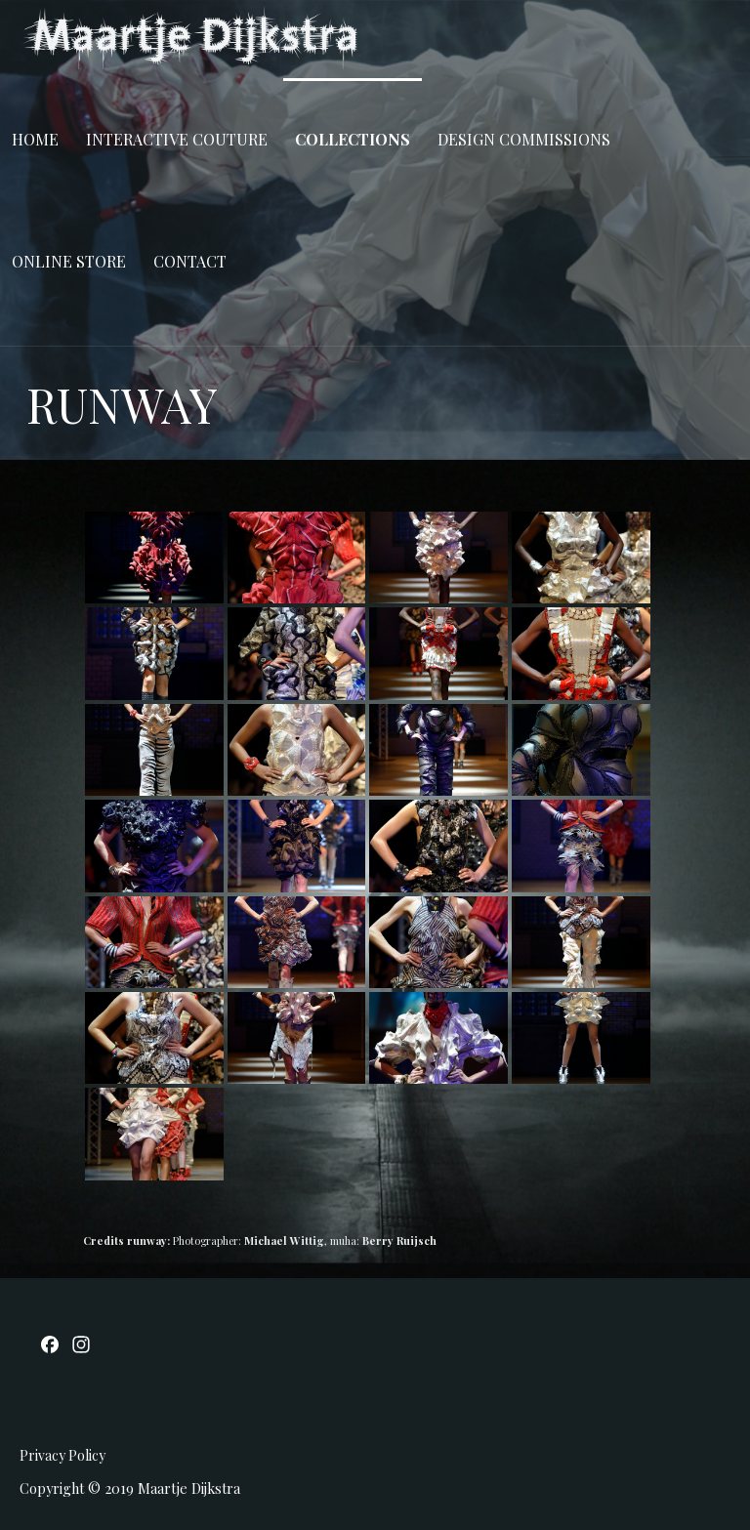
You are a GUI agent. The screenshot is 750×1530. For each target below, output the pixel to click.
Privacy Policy (62, 1455)
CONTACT (190, 261)
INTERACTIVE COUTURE (177, 139)
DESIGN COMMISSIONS (524, 139)
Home (35, 139)
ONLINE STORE (69, 261)
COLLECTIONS (352, 139)
